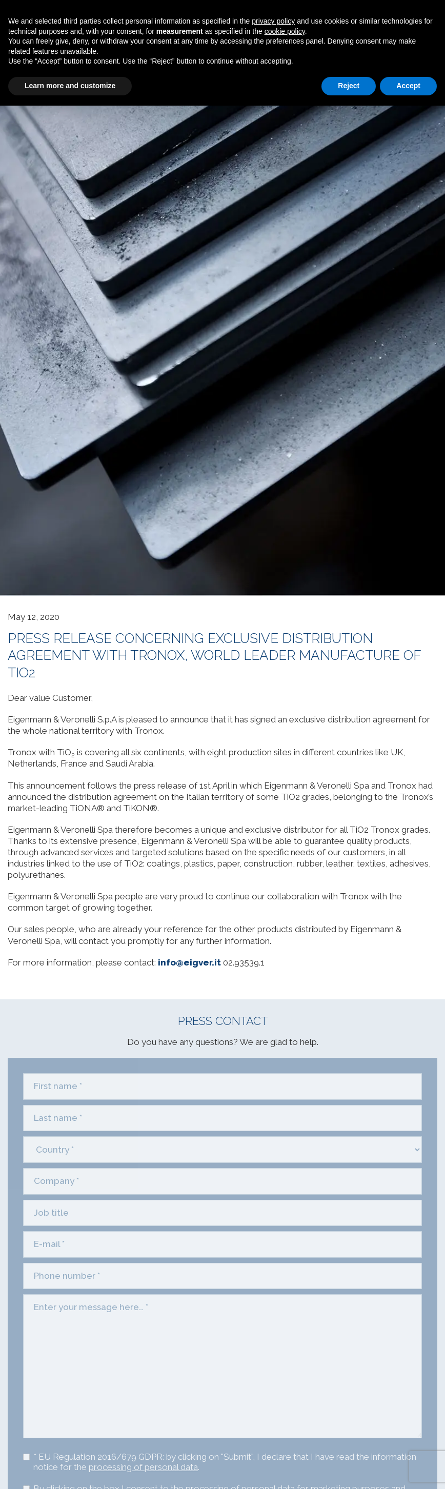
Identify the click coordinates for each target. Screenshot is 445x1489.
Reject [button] (348, 86)
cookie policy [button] (285, 31)
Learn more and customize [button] (70, 86)
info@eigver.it (189, 962)
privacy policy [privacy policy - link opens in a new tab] (273, 21)
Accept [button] (408, 86)
